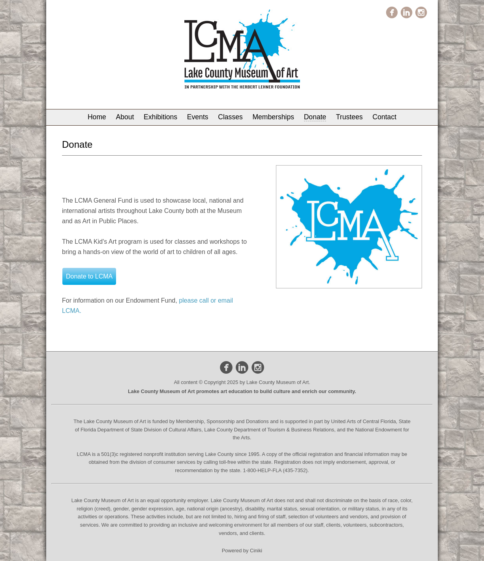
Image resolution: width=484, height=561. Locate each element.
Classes (230, 117)
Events (197, 117)
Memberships (273, 117)
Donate (315, 117)
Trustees (349, 117)
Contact (384, 117)
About (125, 117)
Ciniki (256, 550)
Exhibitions (160, 117)
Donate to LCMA (89, 276)
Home (97, 117)
